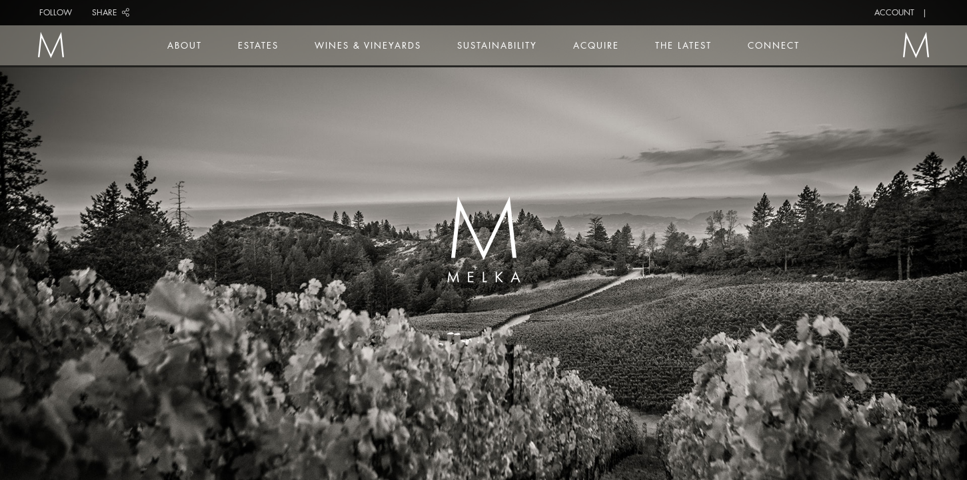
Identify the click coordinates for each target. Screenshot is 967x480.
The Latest (683, 45)
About (184, 45)
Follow (55, 12)
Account (894, 12)
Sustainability (497, 45)
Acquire (596, 45)
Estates (258, 45)
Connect (774, 45)
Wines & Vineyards (368, 45)
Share (110, 12)
